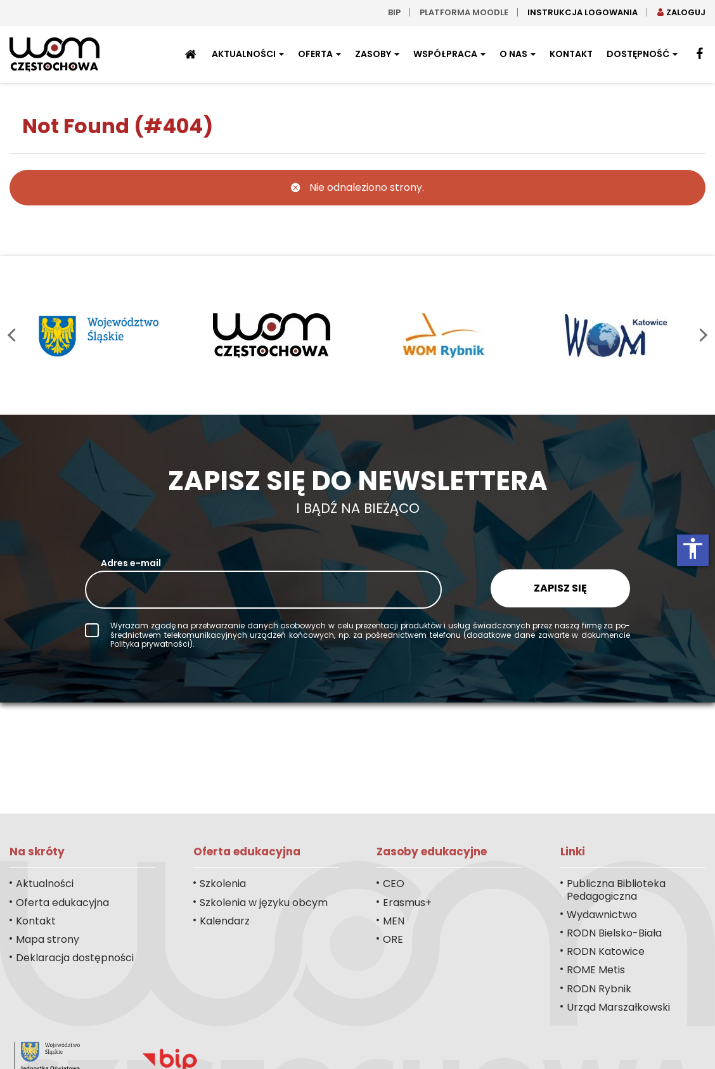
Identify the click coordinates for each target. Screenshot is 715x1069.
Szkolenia (223, 884)
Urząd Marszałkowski (618, 1007)
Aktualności (248, 54)
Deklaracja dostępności (75, 958)
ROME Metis (596, 970)
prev (14, 335)
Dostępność (642, 54)
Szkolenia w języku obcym (264, 903)
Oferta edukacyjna (62, 903)
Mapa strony (47, 939)
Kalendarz (225, 921)
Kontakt (571, 54)
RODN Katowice (606, 951)
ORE (393, 939)
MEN (393, 921)
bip (394, 12)
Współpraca (449, 54)
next (700, 335)
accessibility (692, 548)
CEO (393, 884)
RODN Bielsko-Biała (614, 933)
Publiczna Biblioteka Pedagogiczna (616, 890)
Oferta (319, 54)
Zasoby (377, 54)
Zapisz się (560, 588)
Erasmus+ (407, 903)
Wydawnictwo (602, 915)
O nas (517, 54)
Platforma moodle (464, 12)
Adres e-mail (131, 563)
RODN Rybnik (599, 989)
